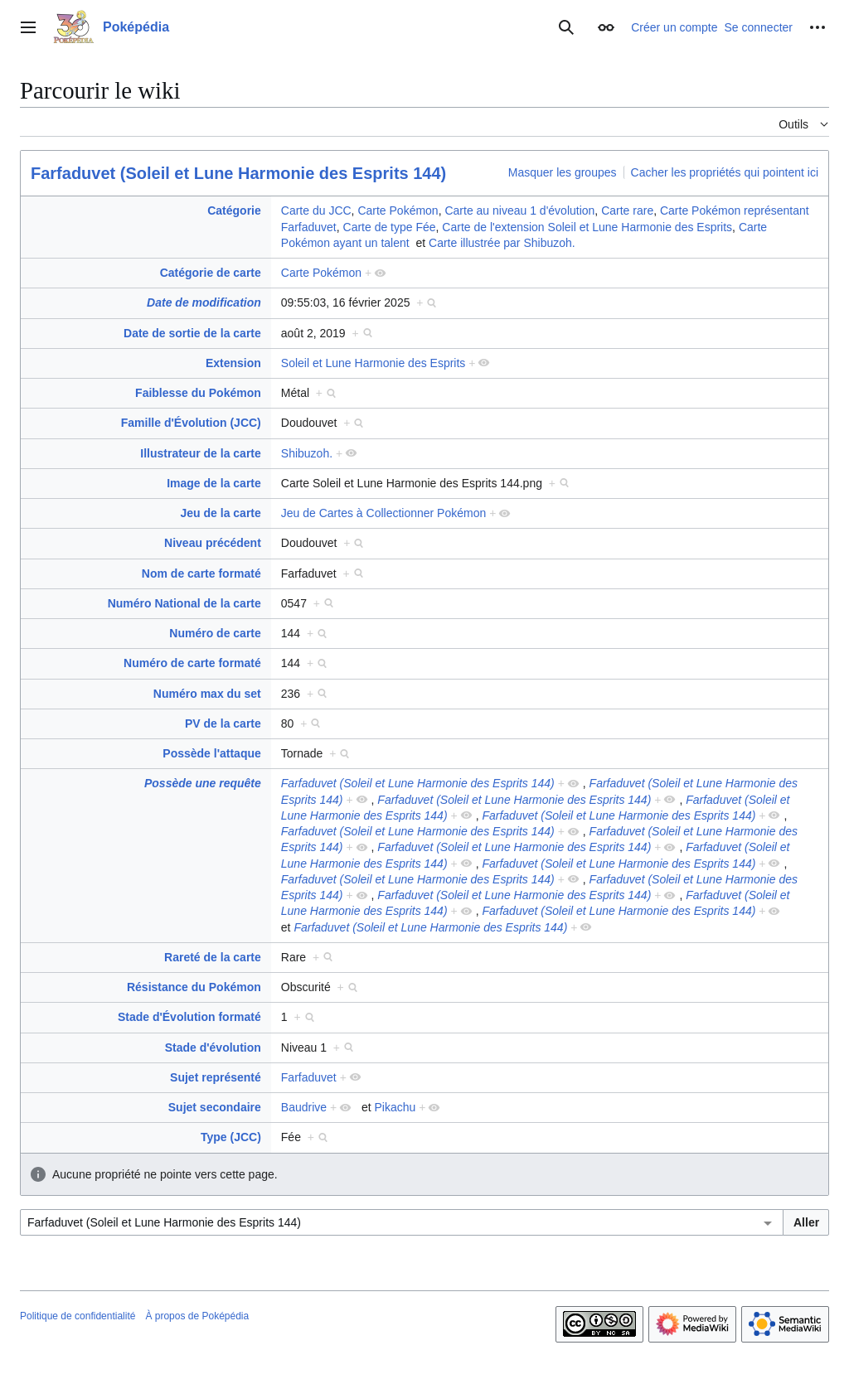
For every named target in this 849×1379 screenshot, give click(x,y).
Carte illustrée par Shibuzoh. (502, 242)
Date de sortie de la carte (192, 333)
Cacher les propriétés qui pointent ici (724, 172)
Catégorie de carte (210, 272)
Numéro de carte (214, 633)
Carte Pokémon (397, 210)
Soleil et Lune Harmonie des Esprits (373, 363)
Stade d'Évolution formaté (189, 1016)
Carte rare (627, 210)
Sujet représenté (215, 1077)
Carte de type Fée (389, 227)
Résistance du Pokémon (194, 987)
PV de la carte (223, 723)
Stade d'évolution (213, 1047)
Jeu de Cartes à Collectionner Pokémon (383, 513)
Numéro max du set (207, 693)
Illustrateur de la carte (200, 453)
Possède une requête (202, 783)
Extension (233, 363)
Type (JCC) (231, 1137)
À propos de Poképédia (197, 1316)
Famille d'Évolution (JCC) (191, 422)
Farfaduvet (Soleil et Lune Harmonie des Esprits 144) (238, 173)
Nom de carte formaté (201, 573)
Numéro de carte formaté (192, 663)
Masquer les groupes (562, 172)
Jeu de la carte (221, 513)
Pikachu (395, 1107)
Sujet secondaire (214, 1107)
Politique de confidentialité (77, 1316)
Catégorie (234, 210)
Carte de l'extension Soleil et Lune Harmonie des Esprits (587, 227)
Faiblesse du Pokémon (198, 392)
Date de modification (204, 302)
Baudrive (304, 1107)
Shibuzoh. (306, 453)
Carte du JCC (316, 210)
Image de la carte (214, 483)
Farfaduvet (309, 1077)
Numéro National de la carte (184, 603)
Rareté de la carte (212, 957)
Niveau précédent (212, 542)
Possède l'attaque (211, 753)
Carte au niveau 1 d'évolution (519, 210)
